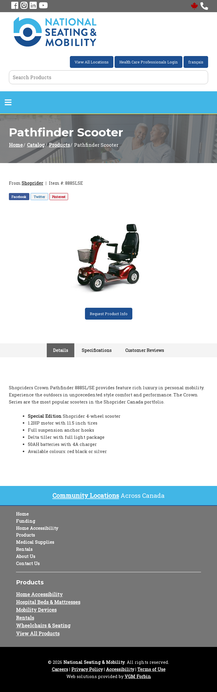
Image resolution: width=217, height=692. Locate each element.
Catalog (36, 145)
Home (16, 145)
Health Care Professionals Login (148, 62)
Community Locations (85, 495)
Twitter (39, 196)
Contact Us (28, 563)
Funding (25, 521)
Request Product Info (109, 313)
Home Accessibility (37, 528)
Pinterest (58, 196)
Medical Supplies (35, 542)
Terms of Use (151, 669)
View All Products (38, 633)
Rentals (24, 549)
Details (60, 350)
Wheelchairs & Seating (43, 625)
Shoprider (32, 183)
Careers (60, 669)
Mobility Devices (36, 610)
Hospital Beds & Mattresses (48, 602)
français (195, 62)
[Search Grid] (108, 77)
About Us (25, 556)
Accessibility (120, 669)
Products (59, 145)
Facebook (19, 196)
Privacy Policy (87, 669)
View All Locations (92, 62)
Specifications (97, 350)
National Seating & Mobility (94, 662)
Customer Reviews (144, 350)
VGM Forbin (138, 676)
